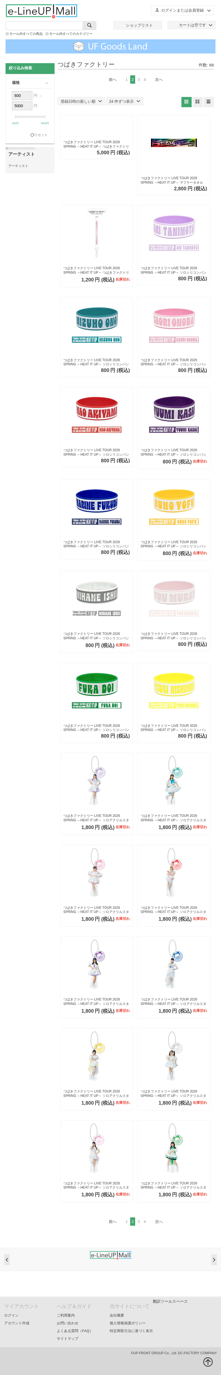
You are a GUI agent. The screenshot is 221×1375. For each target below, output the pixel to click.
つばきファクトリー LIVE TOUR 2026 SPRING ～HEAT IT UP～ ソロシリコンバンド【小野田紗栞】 (173, 362)
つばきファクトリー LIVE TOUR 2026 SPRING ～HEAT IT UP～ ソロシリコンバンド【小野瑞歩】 (96, 362)
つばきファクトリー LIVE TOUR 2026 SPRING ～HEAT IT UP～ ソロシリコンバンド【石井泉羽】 (96, 636)
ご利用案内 (66, 1315)
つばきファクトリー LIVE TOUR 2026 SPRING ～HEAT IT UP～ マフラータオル (172, 180)
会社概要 (117, 1315)
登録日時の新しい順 (81, 101)
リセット (41, 135)
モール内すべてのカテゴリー (70, 34)
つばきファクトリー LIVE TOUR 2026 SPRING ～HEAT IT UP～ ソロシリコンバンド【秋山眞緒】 (96, 452)
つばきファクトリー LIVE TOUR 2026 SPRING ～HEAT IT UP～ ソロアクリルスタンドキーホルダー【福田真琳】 (173, 1001)
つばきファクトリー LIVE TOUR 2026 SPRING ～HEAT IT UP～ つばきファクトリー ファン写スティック (96, 270)
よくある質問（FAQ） (75, 1331)
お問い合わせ (67, 1323)
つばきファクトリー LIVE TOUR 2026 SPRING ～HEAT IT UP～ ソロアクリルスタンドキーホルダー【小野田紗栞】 (96, 910)
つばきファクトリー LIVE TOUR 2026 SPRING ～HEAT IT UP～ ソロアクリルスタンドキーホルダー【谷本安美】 (96, 818)
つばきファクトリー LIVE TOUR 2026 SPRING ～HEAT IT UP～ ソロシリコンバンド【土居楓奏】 (96, 728)
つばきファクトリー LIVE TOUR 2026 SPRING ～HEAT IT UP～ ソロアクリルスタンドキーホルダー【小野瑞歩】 (173, 818)
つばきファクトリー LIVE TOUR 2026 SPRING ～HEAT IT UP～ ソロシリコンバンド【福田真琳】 (96, 544)
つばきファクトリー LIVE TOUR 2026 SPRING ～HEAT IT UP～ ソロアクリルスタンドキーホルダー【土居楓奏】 (173, 1185)
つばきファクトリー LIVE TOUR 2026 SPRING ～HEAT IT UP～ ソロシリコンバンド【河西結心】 (173, 452)
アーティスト (18, 166)
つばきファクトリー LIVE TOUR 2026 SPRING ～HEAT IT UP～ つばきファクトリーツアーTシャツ (96, 144)
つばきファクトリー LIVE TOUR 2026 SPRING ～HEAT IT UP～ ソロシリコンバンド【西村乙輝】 (173, 728)
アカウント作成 (16, 1323)
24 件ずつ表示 (124, 101)
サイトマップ (67, 1338)
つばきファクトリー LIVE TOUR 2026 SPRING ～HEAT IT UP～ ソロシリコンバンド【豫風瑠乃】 (173, 544)
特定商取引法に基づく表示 (131, 1331)
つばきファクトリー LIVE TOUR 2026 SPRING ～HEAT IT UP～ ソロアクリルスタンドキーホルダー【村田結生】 (96, 1185)
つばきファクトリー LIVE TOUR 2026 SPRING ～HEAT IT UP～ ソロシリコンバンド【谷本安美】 (173, 270)
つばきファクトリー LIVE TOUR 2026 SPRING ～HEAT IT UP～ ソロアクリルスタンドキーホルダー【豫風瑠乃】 (96, 1093)
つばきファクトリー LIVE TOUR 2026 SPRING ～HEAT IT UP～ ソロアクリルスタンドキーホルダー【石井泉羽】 (173, 1093)
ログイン (11, 1315)
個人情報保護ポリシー (128, 1323)
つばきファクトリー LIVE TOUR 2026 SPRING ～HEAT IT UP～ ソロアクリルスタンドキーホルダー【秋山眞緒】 (173, 910)
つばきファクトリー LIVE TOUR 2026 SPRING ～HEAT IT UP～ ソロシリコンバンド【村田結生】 (173, 636)
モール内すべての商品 (26, 34)
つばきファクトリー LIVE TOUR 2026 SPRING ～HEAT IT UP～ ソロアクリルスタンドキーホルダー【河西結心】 (96, 1001)
